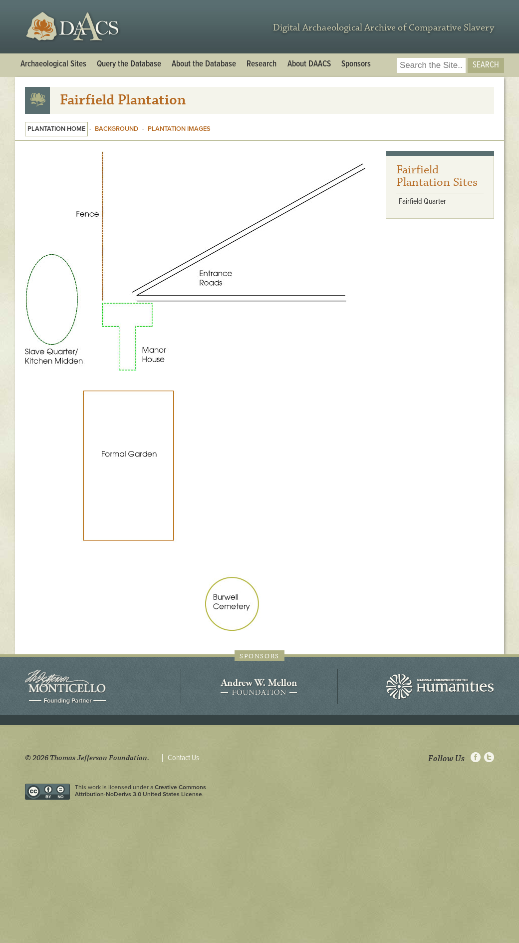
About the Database (204, 64)
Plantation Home (56, 129)
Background (116, 129)
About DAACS (309, 64)
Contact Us (183, 758)
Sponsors (356, 64)
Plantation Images (179, 129)
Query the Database (129, 64)
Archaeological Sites (53, 64)
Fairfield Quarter (422, 201)
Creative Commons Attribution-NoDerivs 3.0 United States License (140, 791)
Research (261, 64)
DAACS (73, 26)
